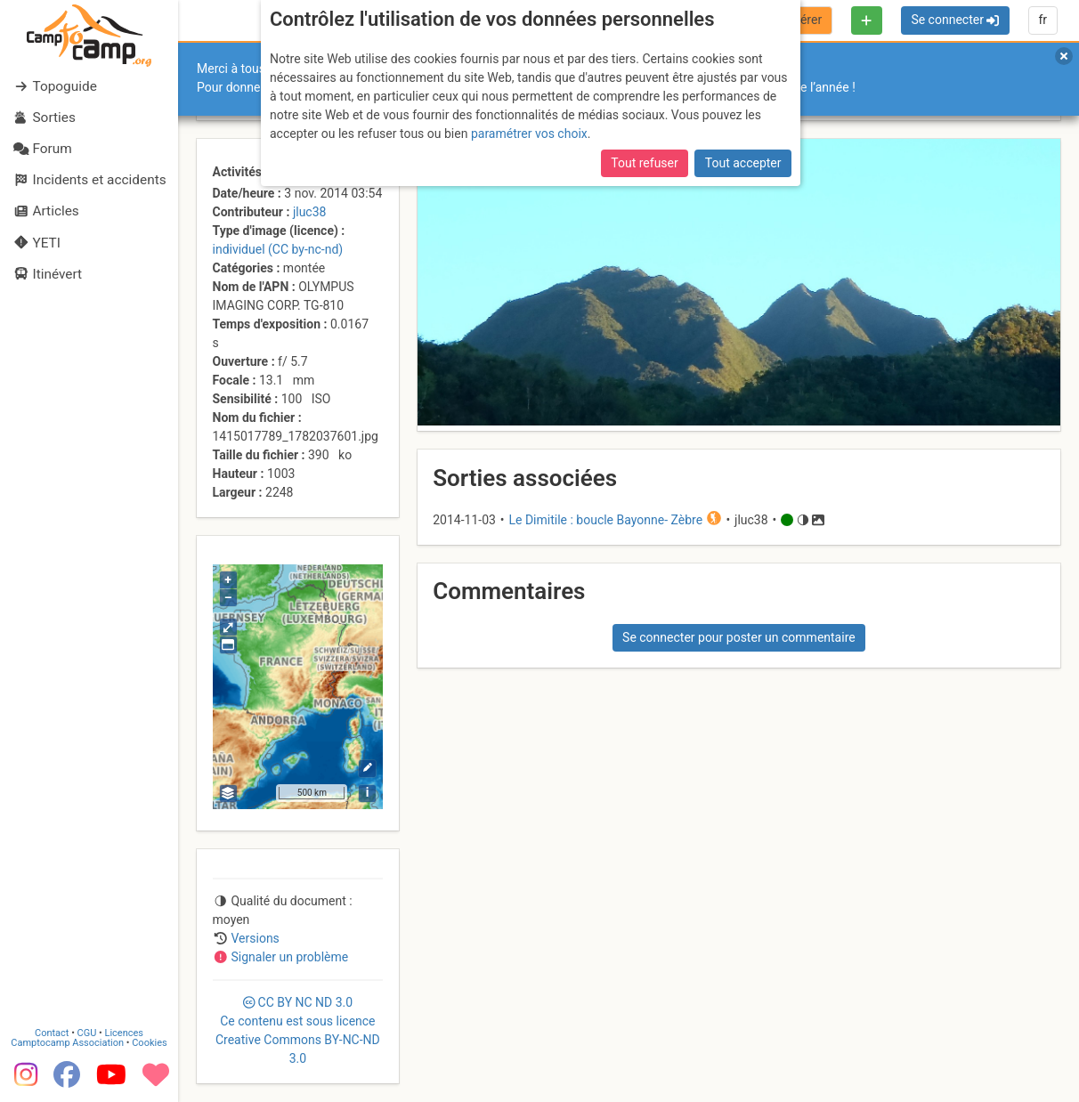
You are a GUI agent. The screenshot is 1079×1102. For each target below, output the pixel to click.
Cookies (149, 1043)
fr (1042, 19)
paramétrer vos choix (529, 133)
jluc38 (310, 212)
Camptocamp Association (67, 1043)
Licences (124, 1033)
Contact (52, 1033)
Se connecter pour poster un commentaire (739, 637)
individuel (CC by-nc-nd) (278, 249)
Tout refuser (644, 163)
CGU (87, 1033)
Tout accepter (743, 163)
